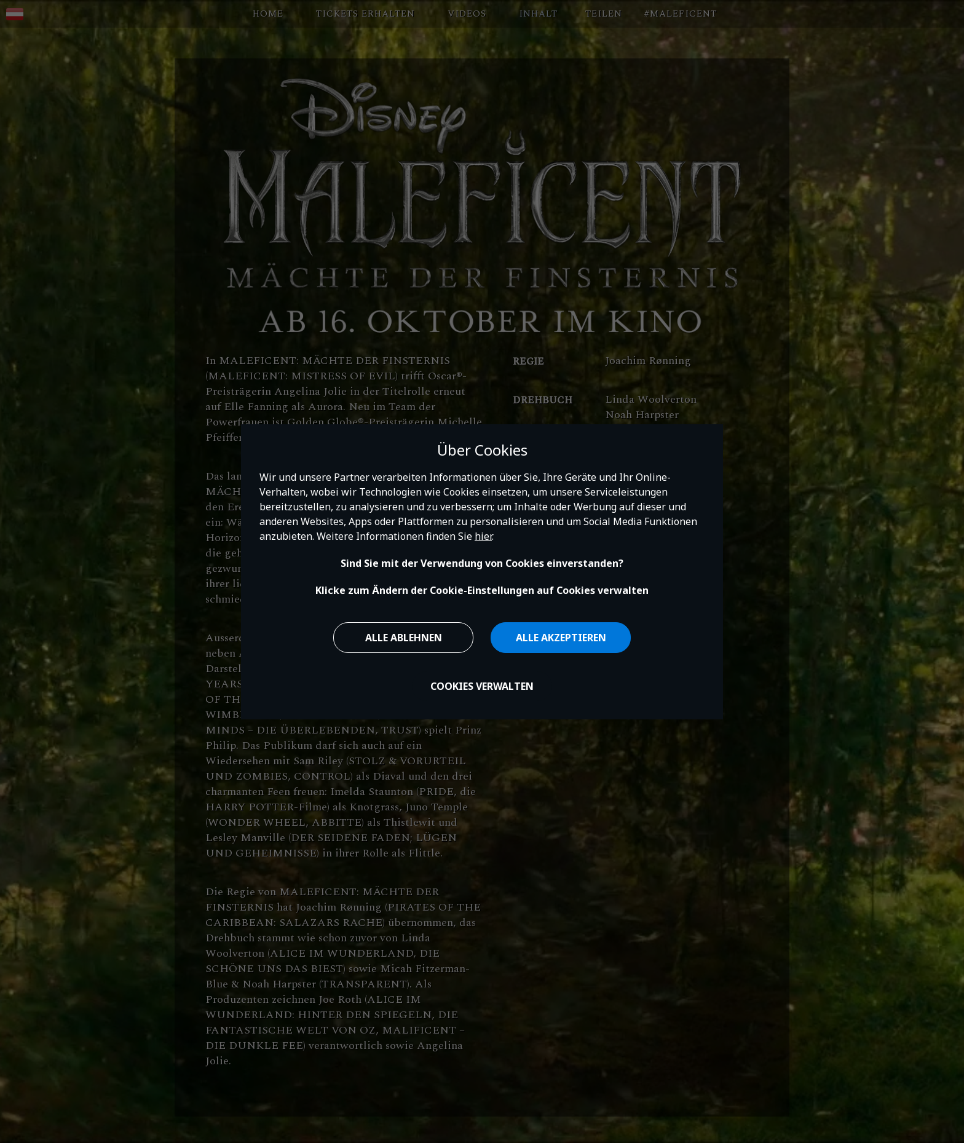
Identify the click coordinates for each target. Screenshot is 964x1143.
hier (483, 536)
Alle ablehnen (403, 637)
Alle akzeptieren (561, 637)
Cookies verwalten (482, 686)
